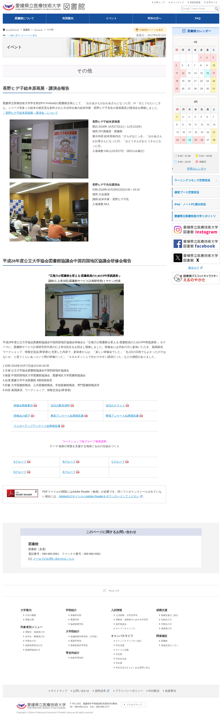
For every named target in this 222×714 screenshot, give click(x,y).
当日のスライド (115, 405)
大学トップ (159, 2)
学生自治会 (121, 659)
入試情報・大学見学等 (126, 615)
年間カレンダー (196, 168)
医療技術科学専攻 (79, 645)
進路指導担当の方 (34, 645)
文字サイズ (211, 2)
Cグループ (118, 461)
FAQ (197, 18)
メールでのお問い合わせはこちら (53, 558)
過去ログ (193, 267)
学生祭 (119, 654)
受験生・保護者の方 (35, 632)
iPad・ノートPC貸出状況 (190, 204)
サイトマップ (177, 2)
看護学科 (74, 619)
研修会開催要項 (23, 405)
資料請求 (100, 690)
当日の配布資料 (60, 405)
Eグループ (69, 472)
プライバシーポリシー (129, 690)
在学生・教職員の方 (35, 636)
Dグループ (20, 472)
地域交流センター (169, 645)
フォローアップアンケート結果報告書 (37, 426)
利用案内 (67, 18)
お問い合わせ (81, 690)
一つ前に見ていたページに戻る (22, 35)
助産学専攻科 (76, 658)
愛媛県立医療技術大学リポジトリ (195, 216)
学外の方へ (154, 18)
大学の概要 (30, 615)
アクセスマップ (134, 704)
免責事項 (170, 690)
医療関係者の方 (32, 650)
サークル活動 (122, 650)
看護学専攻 (75, 641)
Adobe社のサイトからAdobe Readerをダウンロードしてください (99, 496)
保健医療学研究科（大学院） (84, 636)
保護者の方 (166, 628)
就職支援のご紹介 (169, 615)
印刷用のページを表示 (151, 30)
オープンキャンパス (125, 628)
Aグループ (20, 461)
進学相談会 (121, 624)
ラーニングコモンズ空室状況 (192, 180)
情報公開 (29, 619)
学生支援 (120, 645)
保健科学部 (75, 615)
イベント (111, 18)
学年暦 (119, 663)
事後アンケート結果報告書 (122, 415)
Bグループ (69, 461)
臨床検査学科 (76, 624)
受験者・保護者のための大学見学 (132, 619)
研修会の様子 (22, 415)
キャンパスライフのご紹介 (129, 641)
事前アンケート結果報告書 (67, 415)
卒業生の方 (30, 641)
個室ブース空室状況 (186, 192)
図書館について (24, 18)
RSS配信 (153, 690)
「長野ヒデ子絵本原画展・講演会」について (30, 112)
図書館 (164, 641)
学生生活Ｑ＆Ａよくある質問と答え (133, 667)
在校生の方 (166, 619)
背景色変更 (195, 2)
